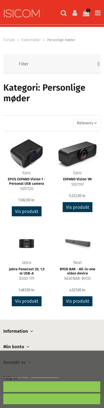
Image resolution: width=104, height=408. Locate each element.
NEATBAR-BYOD (77, 278)
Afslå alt (52, 387)
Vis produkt (26, 211)
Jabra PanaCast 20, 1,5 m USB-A (26, 271)
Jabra (26, 262)
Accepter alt (52, 399)
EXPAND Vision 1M (77, 179)
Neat (77, 262)
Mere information (15, 376)
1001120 (26, 188)
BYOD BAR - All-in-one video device (77, 271)
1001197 (77, 184)
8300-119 (26, 278)
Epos (26, 172)
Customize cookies (45, 376)
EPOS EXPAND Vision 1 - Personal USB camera (26, 181)
